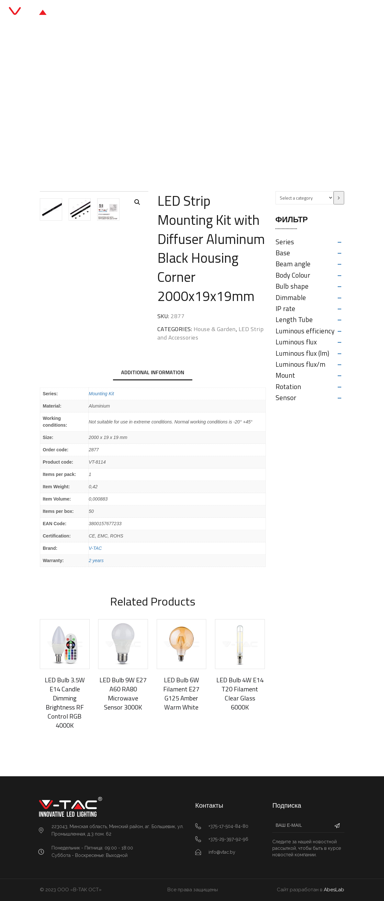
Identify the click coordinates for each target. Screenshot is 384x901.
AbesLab (334, 890)
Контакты (258, 12)
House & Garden (174, 105)
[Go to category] (338, 197)
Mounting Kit (101, 393)
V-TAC (95, 548)
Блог (208, 12)
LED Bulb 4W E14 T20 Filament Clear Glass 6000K (240, 693)
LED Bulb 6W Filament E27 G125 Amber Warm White (181, 693)
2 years (96, 560)
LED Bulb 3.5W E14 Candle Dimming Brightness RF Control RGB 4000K (65, 702)
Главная (124, 12)
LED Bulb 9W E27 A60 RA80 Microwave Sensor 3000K (123, 693)
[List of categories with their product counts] (305, 197)
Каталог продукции (168, 12)
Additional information (152, 372)
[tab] (152, 372)
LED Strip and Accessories (231, 105)
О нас (230, 12)
